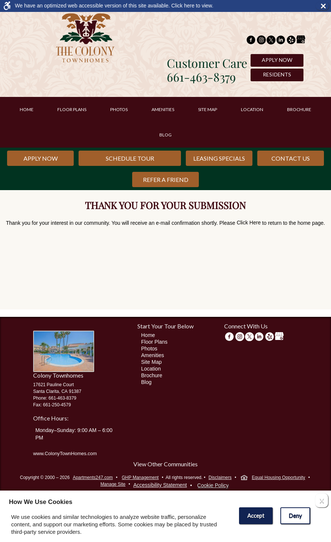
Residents (277, 74)
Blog (165, 135)
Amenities (163, 109)
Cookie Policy (213, 485)
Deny (295, 515)
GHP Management (140, 477)
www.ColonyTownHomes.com (65, 453)
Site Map (207, 109)
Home (27, 109)
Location (252, 109)
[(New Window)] (261, 40)
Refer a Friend (165, 179)
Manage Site (113, 484)
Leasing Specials (219, 158)
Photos (119, 109)
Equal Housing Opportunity (273, 478)
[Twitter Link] (271, 40)
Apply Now (277, 60)
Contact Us (290, 158)
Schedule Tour (130, 158)
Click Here (249, 223)
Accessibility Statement (160, 485)
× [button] (324, 6)
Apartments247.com (92, 477)
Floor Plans (71, 109)
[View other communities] (165, 465)
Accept (255, 515)
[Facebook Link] (250, 40)
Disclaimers (220, 477)
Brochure (299, 109)
